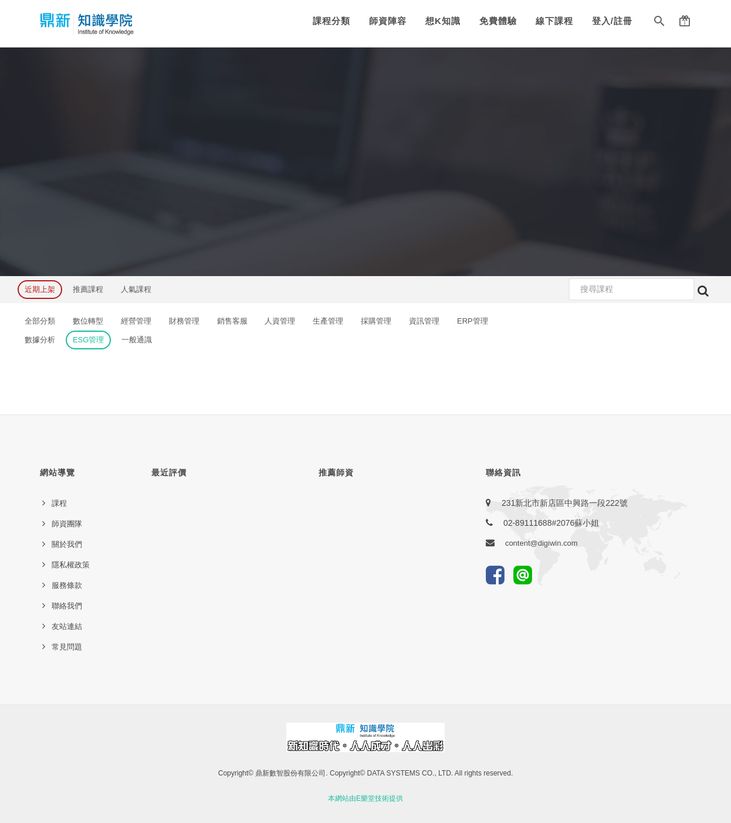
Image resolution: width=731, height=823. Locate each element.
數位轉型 (88, 321)
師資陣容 (388, 21)
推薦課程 (88, 289)
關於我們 (67, 544)
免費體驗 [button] (498, 21)
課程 (59, 503)
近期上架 (40, 289)
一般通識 (136, 339)
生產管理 (328, 321)
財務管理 (184, 321)
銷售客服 (232, 321)
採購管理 (376, 321)
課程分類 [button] (331, 21)
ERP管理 (472, 321)
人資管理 (280, 321)
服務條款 (67, 585)
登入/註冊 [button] (612, 21)
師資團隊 (67, 523)
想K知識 (443, 21)
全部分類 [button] (40, 321)
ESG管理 (88, 339)
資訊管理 (424, 321)
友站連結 (67, 626)
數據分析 (40, 339)
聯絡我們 (67, 605)
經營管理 (136, 321)
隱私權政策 (71, 564)
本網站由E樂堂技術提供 (365, 798)
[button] (659, 23)
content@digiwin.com (541, 543)
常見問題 (67, 646)
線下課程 (554, 21)
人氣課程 (136, 289)
